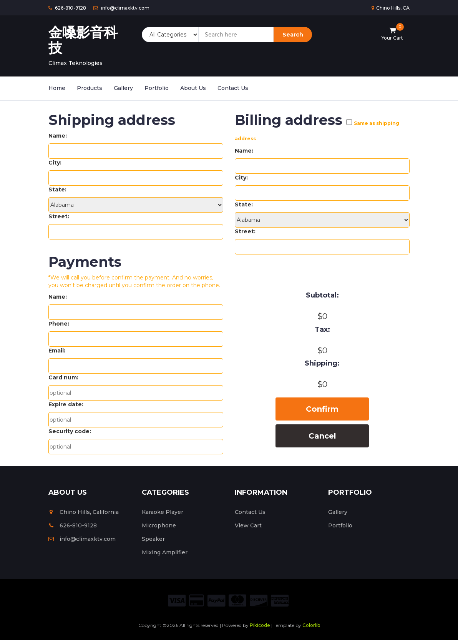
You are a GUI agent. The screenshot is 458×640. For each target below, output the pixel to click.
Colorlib (311, 625)
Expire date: (65, 404)
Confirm (322, 409)
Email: (56, 350)
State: (57, 189)
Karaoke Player (162, 512)
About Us (193, 88)
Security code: (69, 431)
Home (56, 88)
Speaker (153, 538)
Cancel (322, 436)
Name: (57, 135)
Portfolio (156, 88)
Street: (58, 216)
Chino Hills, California (83, 512)
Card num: (63, 377)
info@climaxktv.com (82, 538)
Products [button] (89, 88)
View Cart (248, 525)
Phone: (58, 323)
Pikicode (260, 625)
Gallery (123, 88)
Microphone (159, 525)
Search (292, 34)
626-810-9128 (72, 525)
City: (54, 162)
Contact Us (232, 88)
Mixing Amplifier (165, 552)
